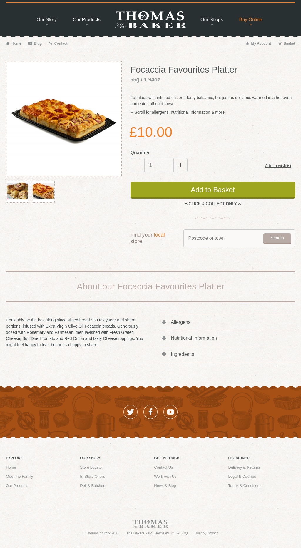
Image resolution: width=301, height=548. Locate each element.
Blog (35, 43)
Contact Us (163, 467)
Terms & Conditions (244, 485)
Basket (286, 43)
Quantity (140, 152)
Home (13, 43)
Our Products (17, 485)
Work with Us (165, 476)
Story (46, 21)
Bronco (213, 533)
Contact (58, 43)
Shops (211, 21)
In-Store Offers (92, 476)
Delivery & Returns (244, 467)
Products (87, 21)
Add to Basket (213, 190)
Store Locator (91, 467)
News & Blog (165, 485)
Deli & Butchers (93, 485)
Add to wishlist (278, 165)
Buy (250, 21)
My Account (258, 43)
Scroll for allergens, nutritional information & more (178, 112)
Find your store (148, 238)
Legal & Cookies (242, 476)
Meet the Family (19, 476)
